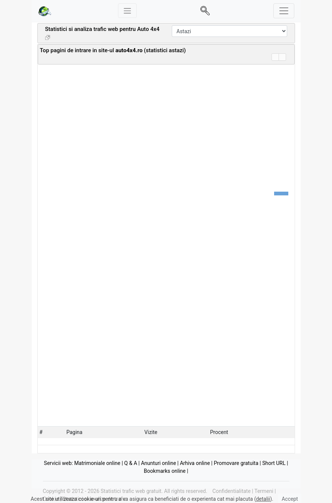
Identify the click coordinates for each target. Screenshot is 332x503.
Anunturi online (158, 463)
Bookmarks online (165, 471)
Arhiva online (195, 463)
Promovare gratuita (236, 463)
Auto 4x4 (148, 29)
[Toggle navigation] (283, 10)
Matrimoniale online (97, 463)
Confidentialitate (231, 491)
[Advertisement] (127, 57)
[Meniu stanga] (127, 10)
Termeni (263, 491)
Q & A (130, 463)
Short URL (273, 463)
